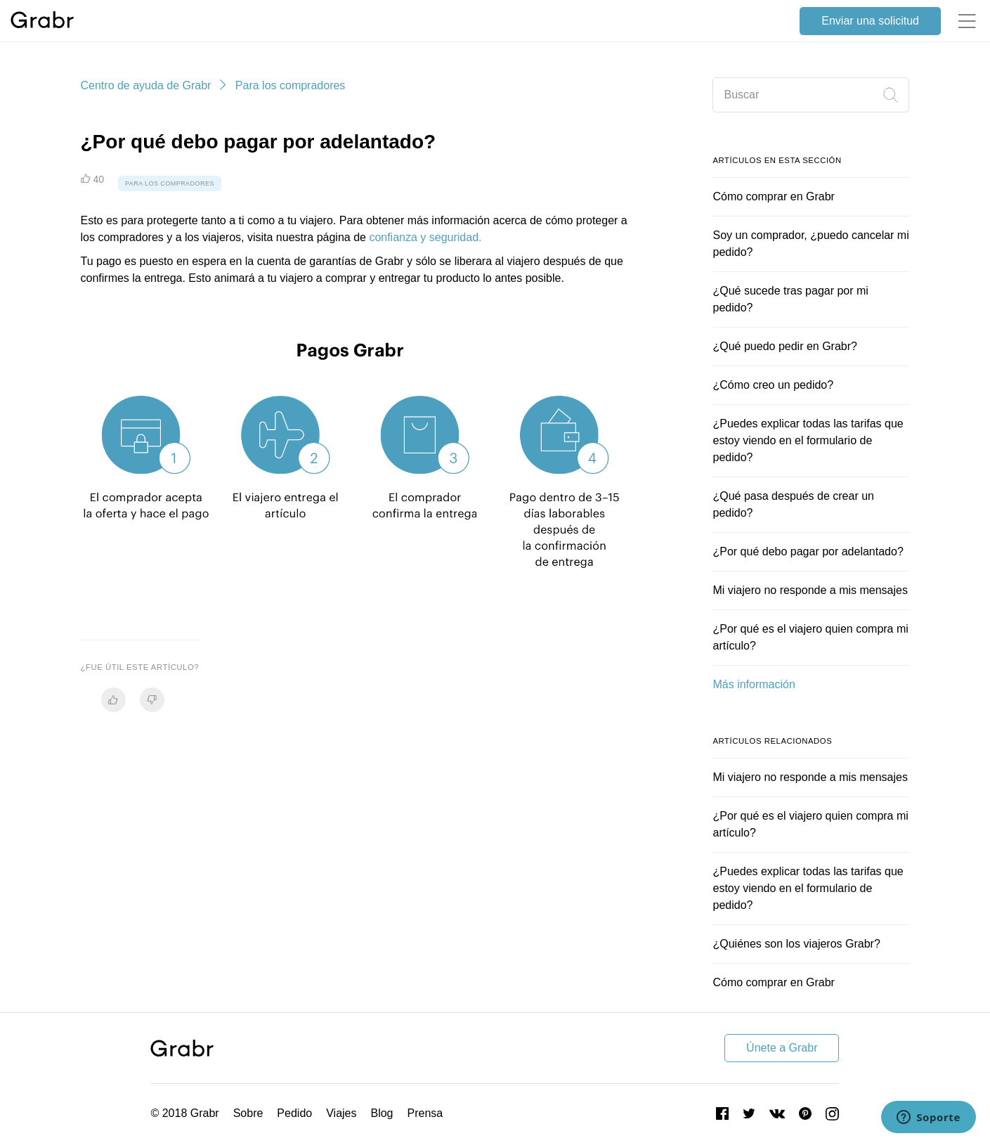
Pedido (294, 1113)
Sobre (248, 1113)
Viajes (341, 1113)
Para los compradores (290, 85)
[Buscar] (810, 95)
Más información (753, 684)
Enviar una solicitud (870, 21)
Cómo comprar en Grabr (773, 196)
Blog (381, 1113)
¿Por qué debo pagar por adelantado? (807, 551)
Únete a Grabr (781, 1048)
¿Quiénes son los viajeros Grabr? (796, 944)
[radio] (113, 699)
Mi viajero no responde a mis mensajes (809, 590)
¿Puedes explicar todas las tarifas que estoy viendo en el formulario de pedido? (807, 440)
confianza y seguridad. (425, 237)
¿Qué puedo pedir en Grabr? (784, 346)
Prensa (425, 1113)
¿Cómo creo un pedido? (772, 385)
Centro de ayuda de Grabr (146, 85)
